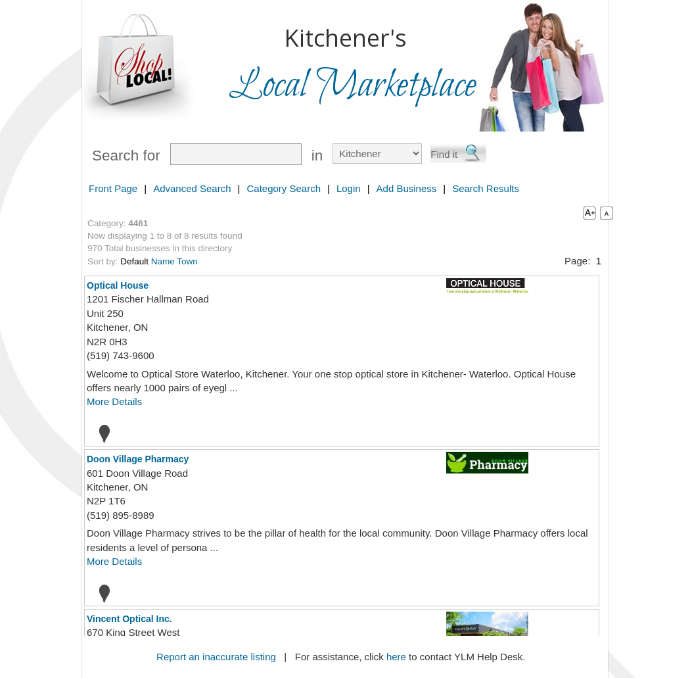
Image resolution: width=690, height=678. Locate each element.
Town (187, 261)
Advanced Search (192, 188)
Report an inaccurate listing (216, 656)
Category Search (283, 188)
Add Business (407, 188)
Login (348, 188)
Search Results (485, 188)
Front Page (113, 188)
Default (134, 261)
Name (163, 261)
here (396, 656)
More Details (114, 401)
